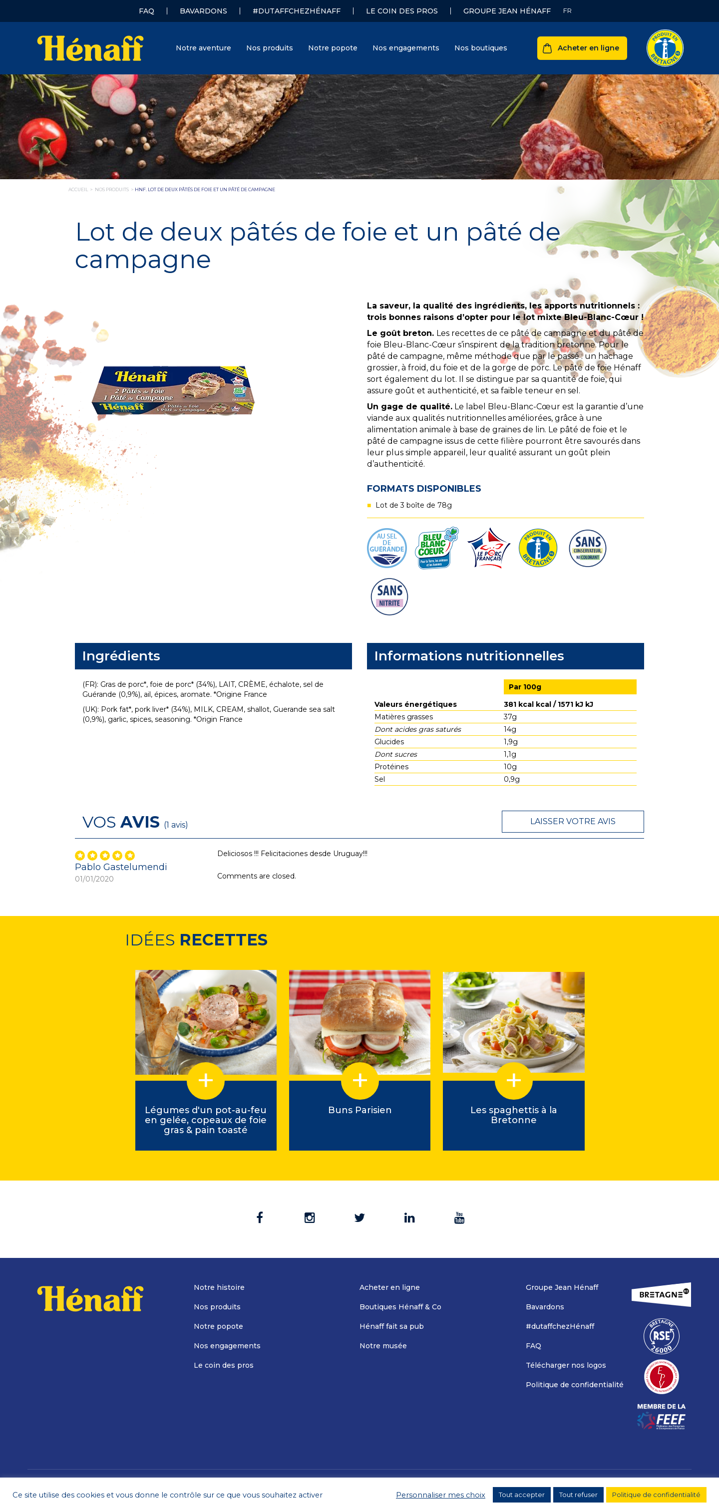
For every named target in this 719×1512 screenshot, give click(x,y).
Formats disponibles (424, 488)
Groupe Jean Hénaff (507, 10)
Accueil (78, 189)
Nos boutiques (480, 47)
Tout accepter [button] (522, 1495)
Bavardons (203, 10)
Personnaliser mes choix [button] (440, 1495)
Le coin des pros (402, 10)
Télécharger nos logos (566, 1365)
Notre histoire (219, 1287)
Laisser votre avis (573, 821)
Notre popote (333, 47)
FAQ (146, 10)
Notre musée (383, 1345)
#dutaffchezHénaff (297, 10)
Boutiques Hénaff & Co (400, 1306)
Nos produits (269, 47)
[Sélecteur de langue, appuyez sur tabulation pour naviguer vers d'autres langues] (567, 10)
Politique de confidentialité (575, 1384)
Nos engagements (405, 47)
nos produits (112, 189)
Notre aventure (203, 47)
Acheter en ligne (588, 47)
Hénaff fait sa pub (392, 1326)
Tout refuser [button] (578, 1495)
